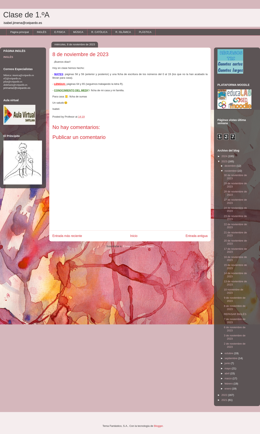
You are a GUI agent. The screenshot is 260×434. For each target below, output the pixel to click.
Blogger (158, 425)
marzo (229, 378)
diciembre (231, 165)
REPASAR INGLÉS (235, 314)
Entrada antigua (197, 236)
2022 (224, 394)
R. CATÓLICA (99, 32)
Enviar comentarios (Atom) (138, 246)
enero (228, 388)
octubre (229, 353)
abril (227, 373)
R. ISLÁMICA (123, 32)
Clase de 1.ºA (26, 15)
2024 (224, 156)
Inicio (133, 236)
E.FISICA (59, 32)
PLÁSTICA (145, 32)
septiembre (231, 358)
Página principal (19, 32)
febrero (229, 383)
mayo (228, 368)
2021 (224, 399)
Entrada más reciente (67, 236)
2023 (224, 161)
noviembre (231, 170)
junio (228, 363)
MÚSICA (78, 32)
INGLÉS (41, 32)
